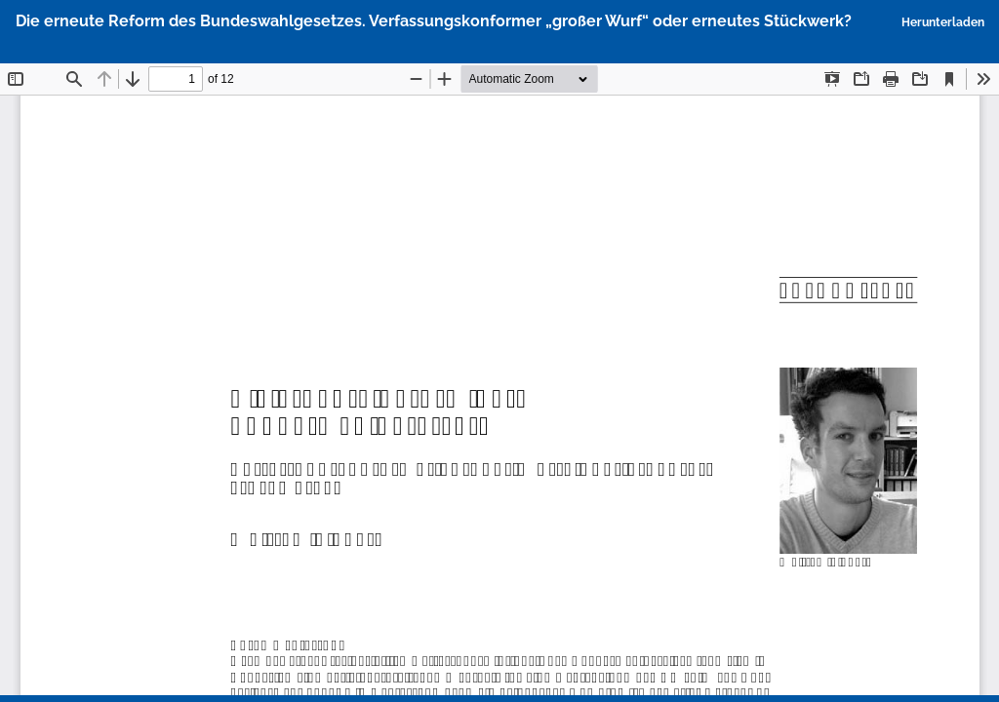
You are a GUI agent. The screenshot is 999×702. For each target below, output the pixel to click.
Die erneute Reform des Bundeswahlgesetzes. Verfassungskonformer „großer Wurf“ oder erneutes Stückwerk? (434, 21)
